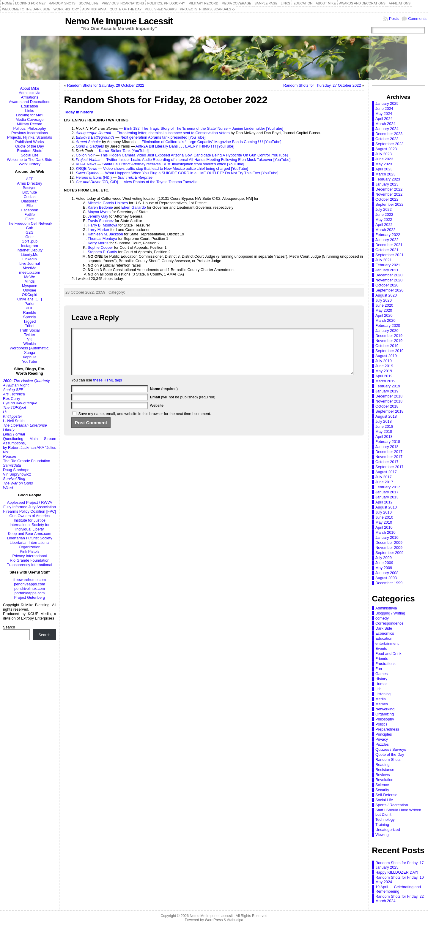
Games (381, 673)
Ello (29, 205)
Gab (29, 228)
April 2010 (384, 527)
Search (9, 627)
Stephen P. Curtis (102, 252)
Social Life (29, 155)
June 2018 (384, 426)
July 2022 (383, 209)
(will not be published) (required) (182, 406)
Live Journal (29, 263)
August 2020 (386, 295)
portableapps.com (30, 593)
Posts (394, 18)
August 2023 (386, 149)
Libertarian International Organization (29, 544)
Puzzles (382, 744)
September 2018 (389, 411)
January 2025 (387, 103)
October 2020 (387, 285)
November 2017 (388, 456)
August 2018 (386, 416)
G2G (30, 232)
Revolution (384, 779)
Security (382, 790)
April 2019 (384, 376)
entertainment (387, 643)
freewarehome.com (29, 579)
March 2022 (385, 229)
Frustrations (385, 663)
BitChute (29, 192)
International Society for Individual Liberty (29, 526)
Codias (30, 196)
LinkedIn (29, 259)
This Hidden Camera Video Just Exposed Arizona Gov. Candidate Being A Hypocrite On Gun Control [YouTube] (194, 155)
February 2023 (387, 179)
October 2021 (387, 250)
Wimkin (29, 343)
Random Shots (29, 150)
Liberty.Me (29, 254)
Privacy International (29, 556)
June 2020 (384, 305)
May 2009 (383, 568)
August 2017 (386, 472)
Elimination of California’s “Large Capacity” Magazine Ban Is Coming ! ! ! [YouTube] (211, 142)
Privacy (381, 739)
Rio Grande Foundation (29, 560)
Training (382, 824)
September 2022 (389, 204)
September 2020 (389, 290)
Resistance (384, 769)
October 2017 (387, 462)
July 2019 (383, 361)
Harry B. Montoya (102, 225)
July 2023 (383, 154)
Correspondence (389, 623)
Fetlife (29, 214)
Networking (384, 709)
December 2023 (388, 134)
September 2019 (389, 351)
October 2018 (387, 406)
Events (381, 648)
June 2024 (384, 108)
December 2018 (388, 396)
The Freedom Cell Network (29, 223)
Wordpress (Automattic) (29, 348)
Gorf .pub (29, 241)
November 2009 (388, 547)
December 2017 (388, 451)
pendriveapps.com (29, 584)
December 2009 (388, 542)
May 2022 (383, 219)
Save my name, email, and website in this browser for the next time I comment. (144, 422)
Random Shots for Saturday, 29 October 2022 (105, 85)
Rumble (29, 312)
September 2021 (389, 255)
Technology (385, 819)
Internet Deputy (30, 250)
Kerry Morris (98, 243)
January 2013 (387, 497)
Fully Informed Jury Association (29, 507)
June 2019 (384, 366)
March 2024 (385, 123)
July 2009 (383, 557)
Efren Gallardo (133, 207)
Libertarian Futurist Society (29, 538)
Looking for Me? (29, 115)
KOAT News (86, 164)
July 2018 (383, 421)
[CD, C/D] (97, 182)
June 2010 (384, 517)
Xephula (30, 357)
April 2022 (384, 224)
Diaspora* (29, 201)
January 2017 (387, 492)
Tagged (29, 321)
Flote (29, 219)
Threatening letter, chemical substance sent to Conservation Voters (173, 133)
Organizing (384, 714)
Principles (383, 734)
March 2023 (385, 174)
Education (29, 106)
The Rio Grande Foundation (26, 461)
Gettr (29, 237)
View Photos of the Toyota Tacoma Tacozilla (160, 182)
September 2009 (389, 552)
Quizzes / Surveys (390, 749)
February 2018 (387, 441)
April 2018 (384, 436)
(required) (164, 397)
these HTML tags (107, 389)
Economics (384, 633)
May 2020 (383, 310)
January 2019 (387, 391)
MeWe (29, 277)
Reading (382, 764)
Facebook (29, 210)
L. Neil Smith (14, 421)
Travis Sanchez (101, 220)
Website (156, 414)
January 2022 (387, 239)
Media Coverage (30, 119)
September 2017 (389, 467)
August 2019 (386, 356)
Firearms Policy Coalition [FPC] (29, 511)
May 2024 (383, 113)
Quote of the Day (29, 146)
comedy (382, 618)
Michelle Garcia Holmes (108, 203)
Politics (381, 724)
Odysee (29, 290)
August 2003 (386, 578)
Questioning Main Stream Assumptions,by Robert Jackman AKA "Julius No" (29, 445)
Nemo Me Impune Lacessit (119, 21)
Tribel (29, 326)
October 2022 (387, 199)
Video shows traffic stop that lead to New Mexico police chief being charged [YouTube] (175, 168)
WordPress (214, 920)
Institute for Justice (29, 520)
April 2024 (384, 118)
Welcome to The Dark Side (29, 159)
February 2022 (387, 234)
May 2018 (383, 431)
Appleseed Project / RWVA (29, 502)
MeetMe (29, 268)
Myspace (29, 285)
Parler (29, 303)
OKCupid (29, 294)
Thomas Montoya (102, 238)
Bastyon (29, 188)
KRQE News (86, 168)
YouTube (29, 361)
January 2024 (387, 128)
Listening (383, 694)
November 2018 (388, 401)
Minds (29, 281)
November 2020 (388, 280)
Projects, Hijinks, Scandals (29, 137)
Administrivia (29, 93)
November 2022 (388, 194)
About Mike (29, 88)
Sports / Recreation (391, 805)
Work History (29, 164)
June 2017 (384, 482)
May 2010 (383, 522)
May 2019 (383, 371)
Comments (417, 18)
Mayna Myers (99, 212)
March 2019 (385, 381)
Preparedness (387, 729)
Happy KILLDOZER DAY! (396, 872)
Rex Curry (11, 398)
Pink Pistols (29, 551)
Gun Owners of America (30, 516)
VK (29, 339)
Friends (381, 658)
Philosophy (384, 719)
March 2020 (385, 320)
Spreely (29, 317)
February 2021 (387, 265)
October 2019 (387, 345)
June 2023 (384, 159)
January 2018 (387, 446)
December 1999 (388, 583)
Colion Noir (85, 155)
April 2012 (384, 502)
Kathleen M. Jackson (105, 234)
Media (380, 699)
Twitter (29, 334)
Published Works (29, 142)
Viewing (382, 834)
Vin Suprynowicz (17, 474)
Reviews (382, 774)
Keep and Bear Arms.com (29, 533)
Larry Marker (98, 229)
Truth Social (30, 330)
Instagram (29, 245)
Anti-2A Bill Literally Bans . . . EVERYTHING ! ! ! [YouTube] (185, 146)
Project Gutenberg (29, 597)
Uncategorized (387, 829)
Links (29, 110)
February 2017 (387, 487)
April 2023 (384, 169)
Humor (381, 684)
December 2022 (388, 189)
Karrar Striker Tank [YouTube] (124, 150)
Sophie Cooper (100, 247)
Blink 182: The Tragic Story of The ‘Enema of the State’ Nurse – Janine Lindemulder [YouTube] (203, 128)
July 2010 (383, 512)
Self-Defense (386, 795)
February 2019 (387, 386)
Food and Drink (388, 653)
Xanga (29, 352)
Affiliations (29, 97)
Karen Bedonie (100, 207)
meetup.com (29, 272)
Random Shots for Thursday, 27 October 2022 (322, 85)
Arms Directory (29, 183)
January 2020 (387, 330)
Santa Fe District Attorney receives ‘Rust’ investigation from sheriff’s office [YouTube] (173, 164)
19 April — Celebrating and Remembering (398, 889)
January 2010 (387, 537)
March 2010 (385, 532)
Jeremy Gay (98, 216)
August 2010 (386, 507)
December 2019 (388, 335)
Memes (381, 704)
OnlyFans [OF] (29, 299)
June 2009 (384, 562)
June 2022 (384, 214)
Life (378, 689)
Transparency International (29, 565)
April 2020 (384, 315)
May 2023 (383, 164)
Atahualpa (235, 920)
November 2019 (388, 340)
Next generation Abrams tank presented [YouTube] (162, 137)
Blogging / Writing (390, 613)
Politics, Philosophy (29, 128)
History (381, 679)
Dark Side (383, 628)
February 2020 (387, 325)
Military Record (29, 124)
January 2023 (387, 184)
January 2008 (387, 573)
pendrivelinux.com (29, 588)
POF (29, 308)
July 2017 (383, 477)
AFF (29, 179)
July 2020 (383, 300)
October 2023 (387, 139)
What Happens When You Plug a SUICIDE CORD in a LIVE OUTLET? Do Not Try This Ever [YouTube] (191, 173)
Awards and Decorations (29, 101)
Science (382, 785)
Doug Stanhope (16, 470)
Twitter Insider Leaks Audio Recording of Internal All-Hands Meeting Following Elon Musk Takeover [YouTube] (198, 159)
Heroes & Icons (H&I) (94, 177)
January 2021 (387, 270)
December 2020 (388, 275)
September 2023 (389, 144)
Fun (378, 668)
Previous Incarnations (29, 133)
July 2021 (383, 260)
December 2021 (388, 245)
